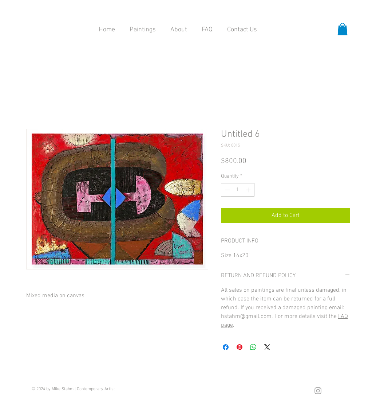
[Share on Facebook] (225, 347)
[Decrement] (226, 189)
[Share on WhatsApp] (253, 347)
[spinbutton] (237, 189)
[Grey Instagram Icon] (317, 390)
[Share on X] (267, 347)
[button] (342, 29)
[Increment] (248, 189)
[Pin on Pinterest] (239, 347)
